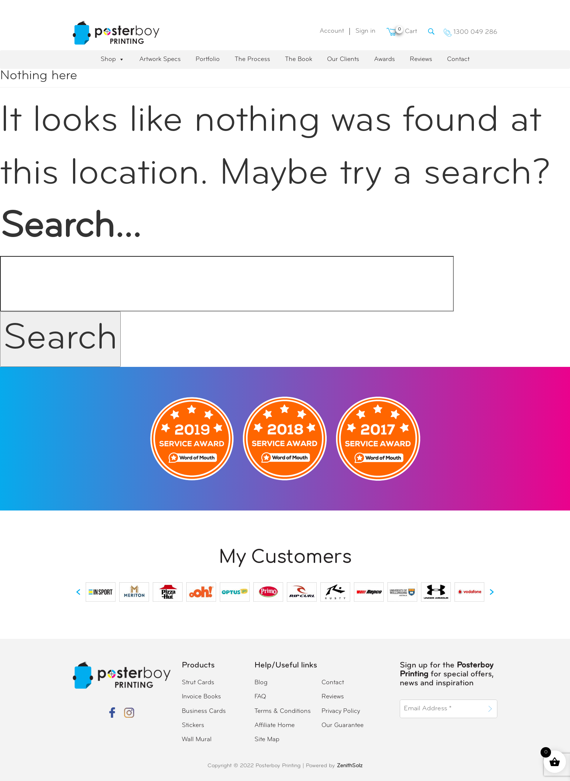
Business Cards (204, 711)
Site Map (266, 739)
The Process (252, 59)
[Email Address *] (442, 709)
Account (332, 31)
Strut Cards (198, 682)
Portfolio (208, 59)
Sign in (365, 31)
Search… (70, 227)
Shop (112, 59)
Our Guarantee (343, 725)
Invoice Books (201, 697)
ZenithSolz (349, 766)
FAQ (260, 697)
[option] (100, 592)
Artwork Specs (160, 59)
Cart (402, 31)
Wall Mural (197, 739)
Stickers (193, 725)
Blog (260, 682)
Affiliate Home (274, 725)
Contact (458, 59)
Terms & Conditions (282, 711)
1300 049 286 (470, 32)
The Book (298, 59)
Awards (384, 59)
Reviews (421, 59)
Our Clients (343, 59)
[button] (78, 592)
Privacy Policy (341, 711)
